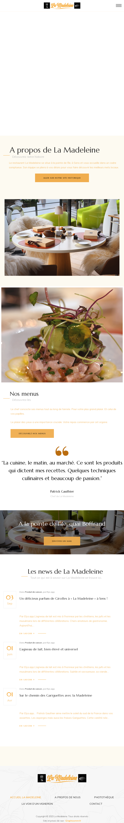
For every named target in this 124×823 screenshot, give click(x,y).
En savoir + (27, 643)
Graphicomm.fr (73, 820)
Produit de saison (33, 601)
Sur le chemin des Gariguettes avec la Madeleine (55, 705)
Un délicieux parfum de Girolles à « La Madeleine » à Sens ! (63, 608)
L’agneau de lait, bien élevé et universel (48, 659)
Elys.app (51, 601)
